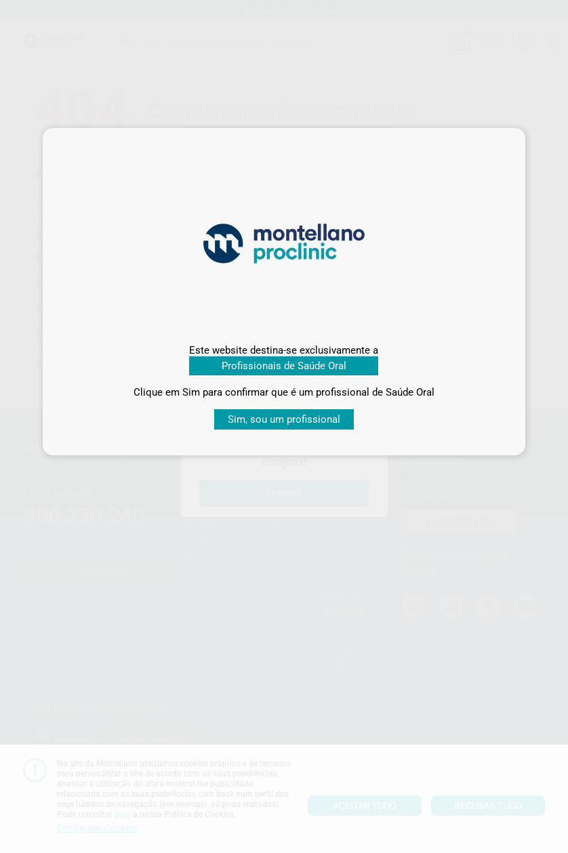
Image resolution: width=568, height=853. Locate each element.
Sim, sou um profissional (284, 419)
